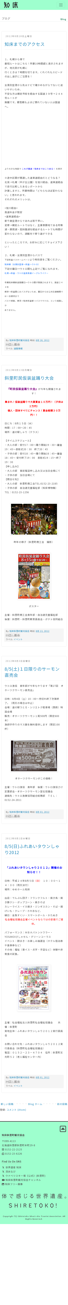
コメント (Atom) (16, 1109)
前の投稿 (62, 1104)
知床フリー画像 (12, 1184)
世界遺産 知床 (11, 1167)
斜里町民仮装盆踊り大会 (29, 378)
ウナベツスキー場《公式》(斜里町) (24, 1175)
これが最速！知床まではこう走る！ (38, 168)
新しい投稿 (7, 1104)
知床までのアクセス (25, 44)
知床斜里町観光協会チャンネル (21, 1180)
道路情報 (18, 348)
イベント (18, 639)
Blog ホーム (35, 1104)
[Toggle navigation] (61, 5)
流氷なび (9, 1171)
